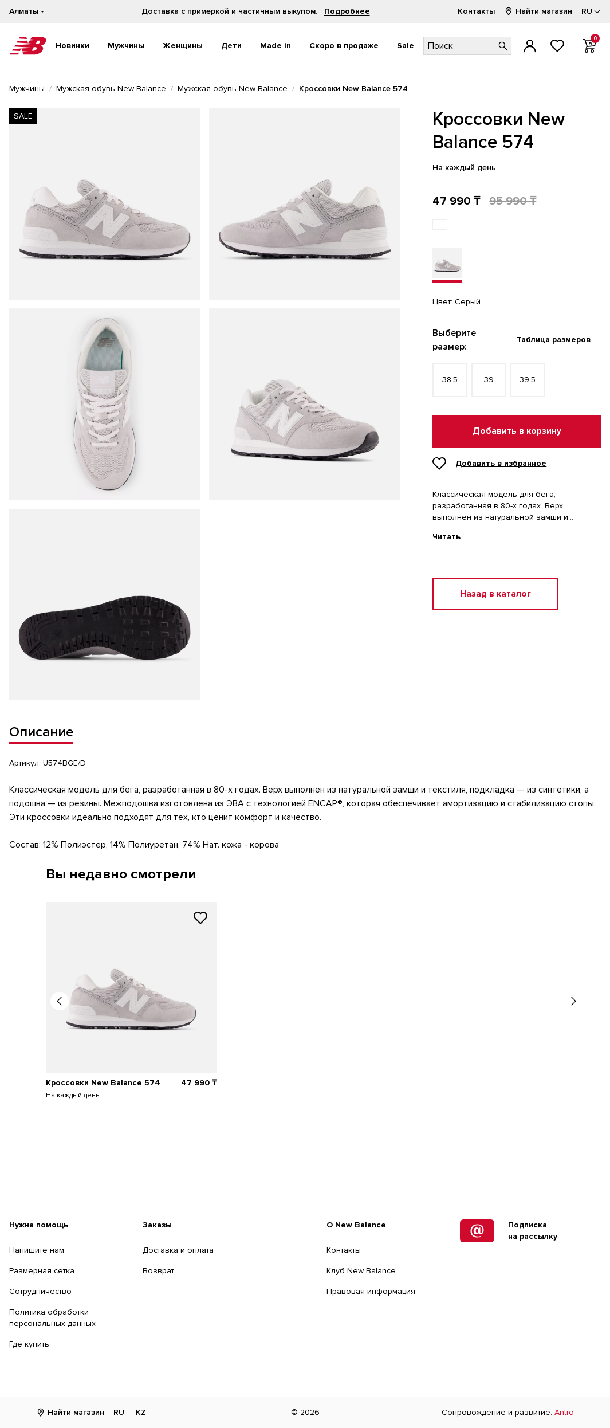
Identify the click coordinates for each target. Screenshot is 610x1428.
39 (489, 380)
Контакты (476, 11)
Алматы (23, 11)
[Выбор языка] (591, 11)
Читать (446, 537)
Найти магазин (538, 11)
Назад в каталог (495, 594)
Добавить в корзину (517, 431)
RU (118, 1412)
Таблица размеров (554, 339)
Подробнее (347, 11)
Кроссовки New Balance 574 (103, 1083)
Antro (564, 1412)
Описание (41, 732)
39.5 (528, 380)
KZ (141, 1412)
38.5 (450, 380)
